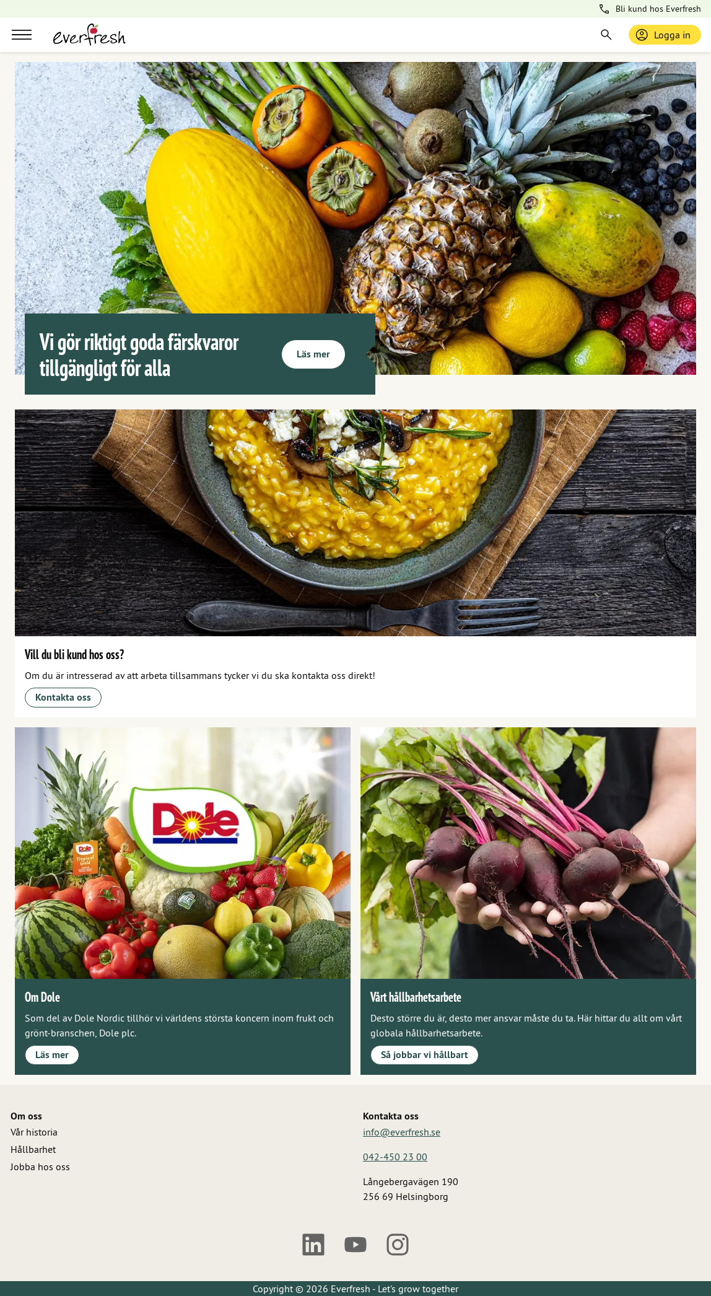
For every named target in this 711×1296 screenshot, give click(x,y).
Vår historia (34, 1132)
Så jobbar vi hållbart (424, 1054)
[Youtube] (355, 1244)
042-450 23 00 (395, 1156)
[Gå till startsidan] (89, 35)
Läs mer (313, 354)
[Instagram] (397, 1244)
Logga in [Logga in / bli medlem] (662, 34)
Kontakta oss (63, 697)
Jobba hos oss (40, 1166)
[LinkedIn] (313, 1244)
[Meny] (21, 34)
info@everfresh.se (401, 1132)
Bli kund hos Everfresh (649, 8)
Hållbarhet (33, 1149)
